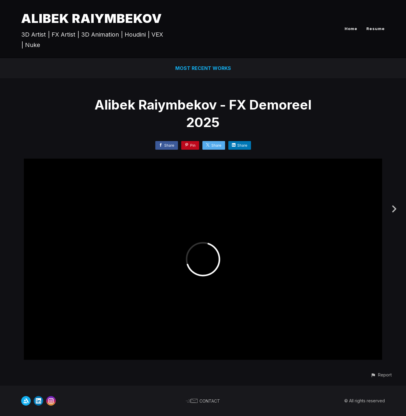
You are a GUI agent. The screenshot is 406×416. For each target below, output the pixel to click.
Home (351, 28)
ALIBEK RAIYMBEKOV (91, 18)
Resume (375, 28)
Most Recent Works (203, 68)
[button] (381, 375)
